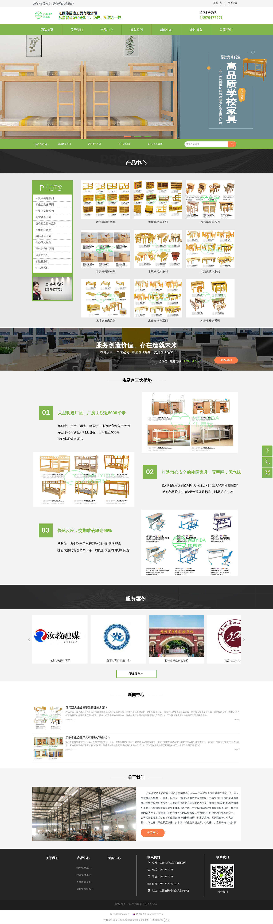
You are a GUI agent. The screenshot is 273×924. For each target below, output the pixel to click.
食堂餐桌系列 (43, 217)
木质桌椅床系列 (45, 198)
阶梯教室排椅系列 (46, 223)
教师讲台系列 (94, 144)
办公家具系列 (124, 144)
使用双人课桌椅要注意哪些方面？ (86, 707)
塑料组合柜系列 (154, 144)
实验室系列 (42, 261)
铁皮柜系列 (42, 255)
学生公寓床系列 (45, 204)
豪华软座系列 (64, 144)
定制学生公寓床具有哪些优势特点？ (88, 737)
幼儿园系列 (42, 267)
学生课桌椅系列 (45, 211)
